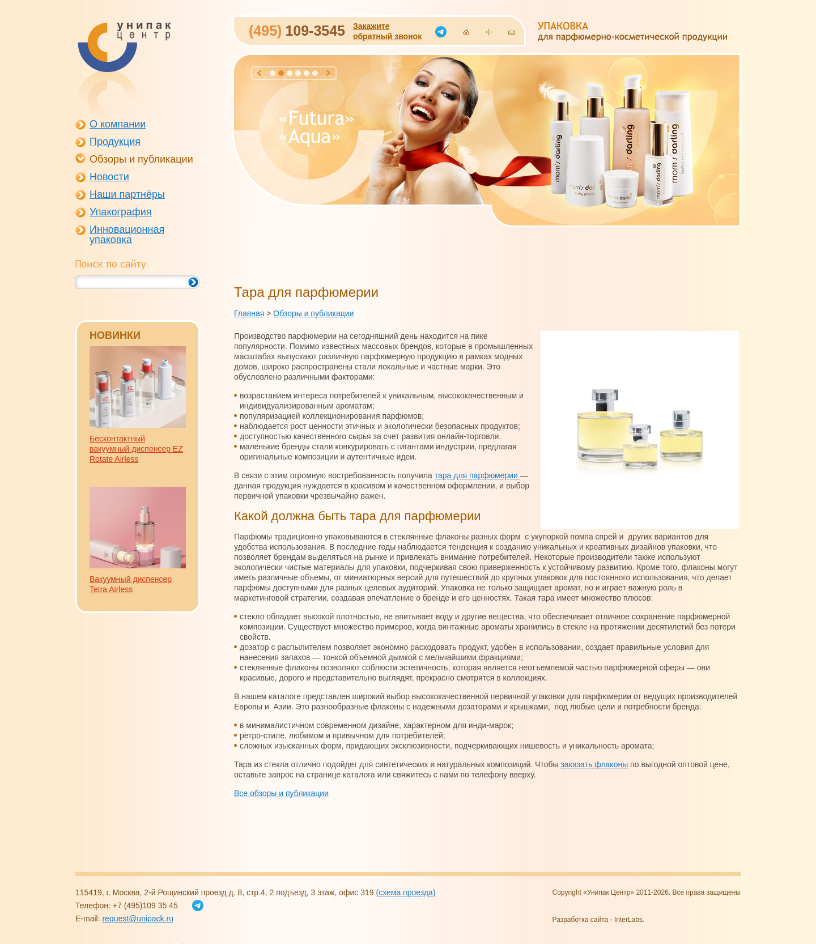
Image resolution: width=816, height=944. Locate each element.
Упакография (121, 212)
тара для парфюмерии (477, 475)
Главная (249, 313)
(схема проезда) (405, 892)
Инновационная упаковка (127, 234)
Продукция (115, 141)
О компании (118, 124)
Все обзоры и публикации (281, 793)
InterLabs (628, 920)
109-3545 (297, 30)
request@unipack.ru (137, 918)
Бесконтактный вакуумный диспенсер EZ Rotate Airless (136, 449)
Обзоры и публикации (141, 159)
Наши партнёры (127, 194)
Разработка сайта (580, 920)
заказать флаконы (594, 764)
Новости (109, 176)
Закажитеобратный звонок (387, 31)
